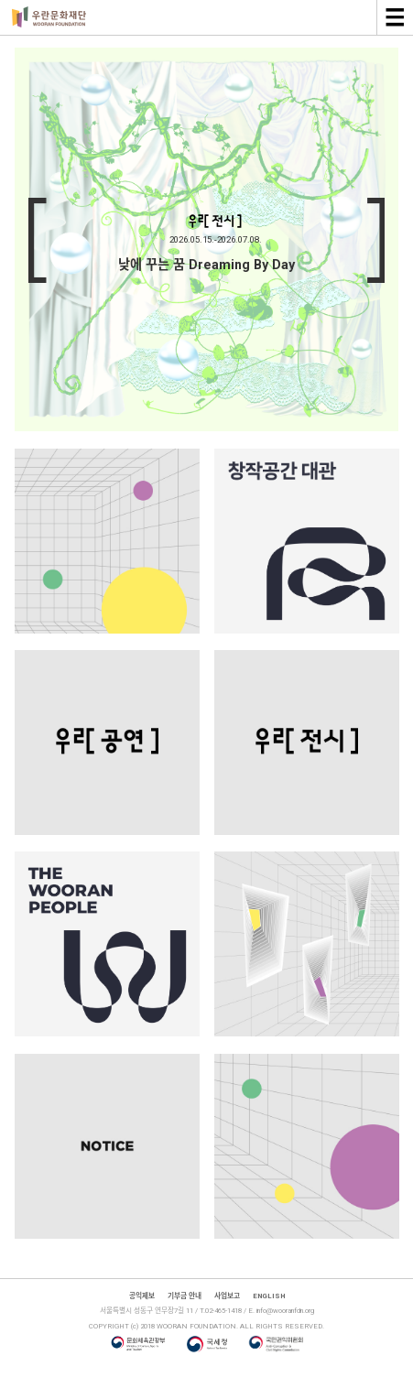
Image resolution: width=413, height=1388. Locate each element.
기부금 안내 (184, 1296)
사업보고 (227, 1296)
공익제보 (142, 1296)
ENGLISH (269, 1296)
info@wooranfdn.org (285, 1311)
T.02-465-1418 (221, 1311)
